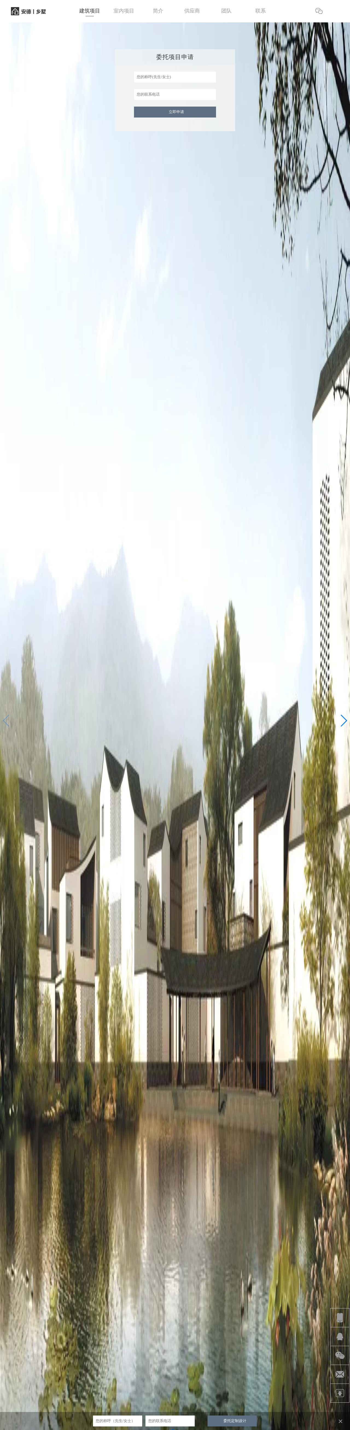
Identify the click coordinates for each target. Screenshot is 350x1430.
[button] (343, 721)
